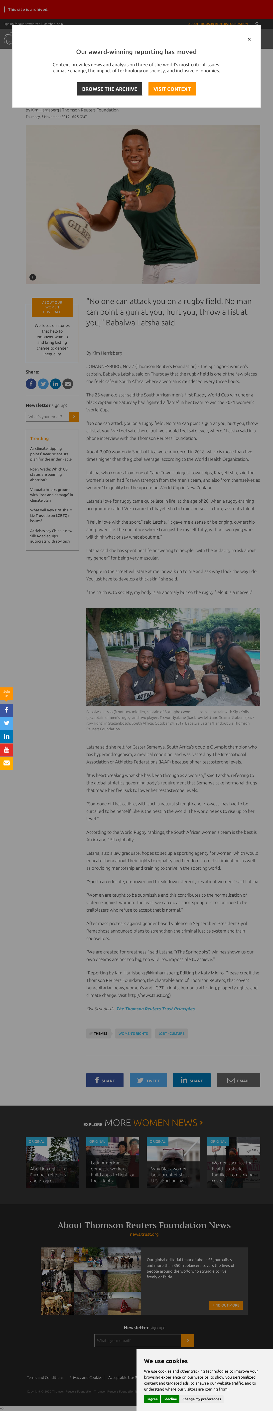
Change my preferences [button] (201, 1399)
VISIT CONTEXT (172, 89)
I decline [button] (170, 1399)
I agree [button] (152, 1399)
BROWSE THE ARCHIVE (109, 89)
